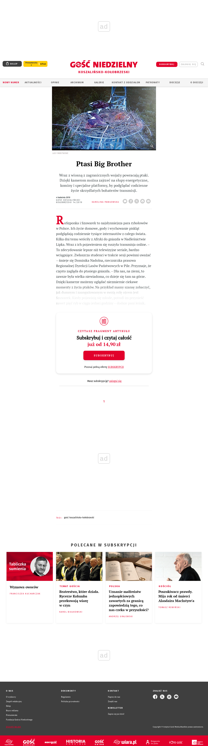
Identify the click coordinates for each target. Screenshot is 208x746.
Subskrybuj (104, 355)
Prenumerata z (31, 64)
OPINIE (55, 82)
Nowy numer (11, 82)
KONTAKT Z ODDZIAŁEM (126, 82)
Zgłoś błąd (13, 727)
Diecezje (174, 82)
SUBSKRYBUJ (166, 64)
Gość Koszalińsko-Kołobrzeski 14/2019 (69, 201)
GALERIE (99, 82)
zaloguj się (188, 64)
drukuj (143, 200)
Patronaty (153, 82)
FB (131, 200)
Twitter (137, 200)
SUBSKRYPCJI (116, 367)
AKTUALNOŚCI (33, 82)
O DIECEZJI (196, 82)
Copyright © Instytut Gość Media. (166, 727)
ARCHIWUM (77, 82)
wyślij (149, 200)
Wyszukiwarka (202, 64)
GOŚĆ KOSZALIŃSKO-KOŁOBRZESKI (79, 517)
